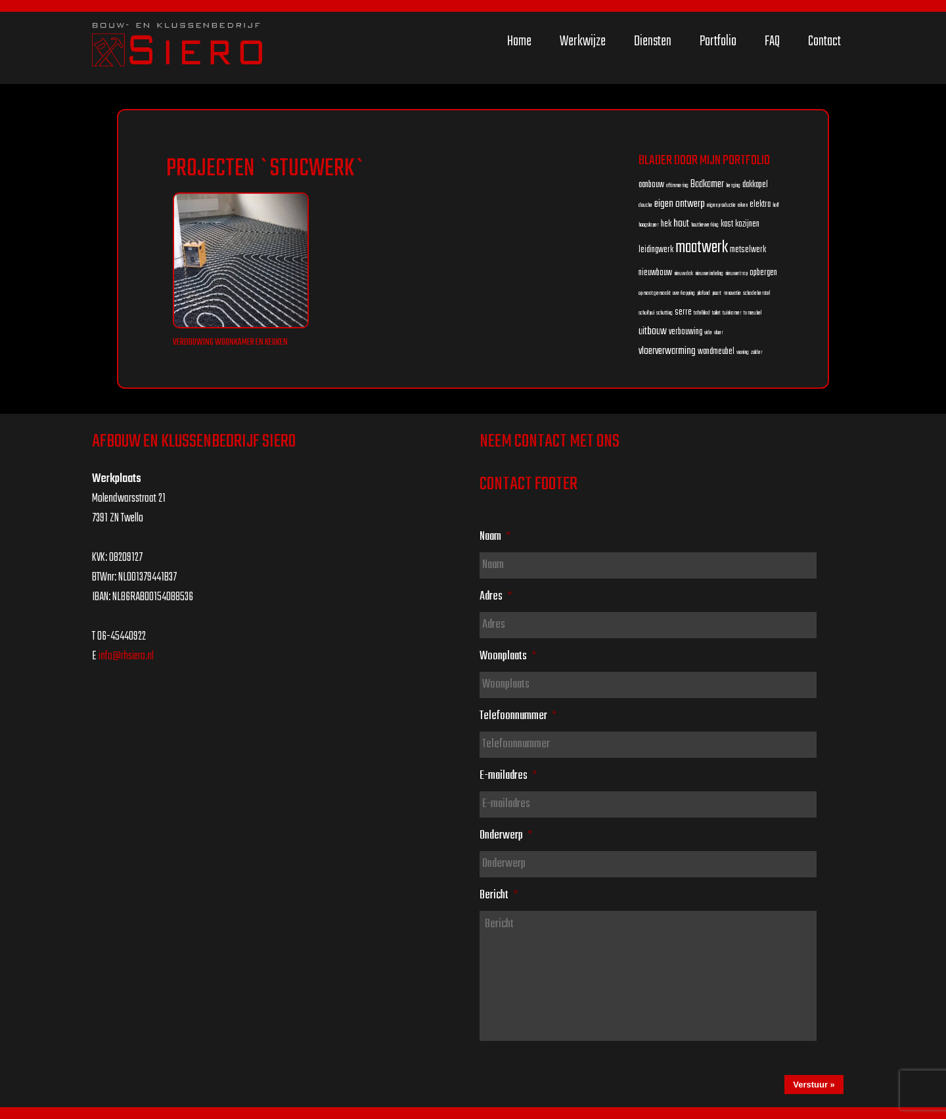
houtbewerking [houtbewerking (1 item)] (705, 225)
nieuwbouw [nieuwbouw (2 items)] (655, 272)
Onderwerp (506, 835)
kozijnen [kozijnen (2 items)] (747, 224)
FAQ (772, 41)
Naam (495, 536)
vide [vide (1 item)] (708, 333)
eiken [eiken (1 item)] (743, 205)
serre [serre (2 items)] (683, 312)
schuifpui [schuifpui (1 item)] (646, 313)
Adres (496, 596)
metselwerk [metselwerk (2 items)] (748, 249)
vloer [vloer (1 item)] (718, 333)
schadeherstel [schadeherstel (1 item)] (756, 293)
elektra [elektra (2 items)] (760, 204)
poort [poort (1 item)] (716, 293)
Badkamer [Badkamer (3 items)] (707, 184)
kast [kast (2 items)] (727, 224)
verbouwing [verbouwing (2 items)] (685, 332)
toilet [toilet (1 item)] (716, 313)
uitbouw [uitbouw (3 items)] (653, 331)
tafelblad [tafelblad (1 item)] (702, 313)
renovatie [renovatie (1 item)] (732, 293)
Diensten (652, 41)
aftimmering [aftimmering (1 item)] (677, 185)
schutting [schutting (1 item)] (664, 313)
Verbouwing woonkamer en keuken (230, 342)
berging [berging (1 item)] (733, 185)
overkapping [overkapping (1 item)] (684, 293)
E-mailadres (508, 775)
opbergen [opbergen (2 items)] (763, 272)
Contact (824, 41)
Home (519, 41)
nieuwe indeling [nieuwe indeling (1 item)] (709, 273)
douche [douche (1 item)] (645, 205)
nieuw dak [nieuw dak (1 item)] (683, 273)
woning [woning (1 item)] (742, 352)
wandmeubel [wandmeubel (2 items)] (716, 351)
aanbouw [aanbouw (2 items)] (651, 184)
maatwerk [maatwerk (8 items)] (701, 247)
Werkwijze (583, 41)
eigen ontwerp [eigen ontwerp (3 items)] (679, 204)
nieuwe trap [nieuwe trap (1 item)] (736, 273)
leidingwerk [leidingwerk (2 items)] (656, 249)
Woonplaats (508, 656)
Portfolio (718, 41)
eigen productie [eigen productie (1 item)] (721, 205)
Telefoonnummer (518, 716)
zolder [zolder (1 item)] (757, 352)
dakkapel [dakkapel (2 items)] (755, 184)
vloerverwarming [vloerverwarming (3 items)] (667, 351)
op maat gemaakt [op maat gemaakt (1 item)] (655, 293)
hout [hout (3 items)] (681, 223)
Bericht (499, 895)
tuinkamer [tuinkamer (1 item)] (732, 313)
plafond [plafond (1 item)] (703, 293)
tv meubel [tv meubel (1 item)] (752, 313)
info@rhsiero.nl (126, 656)
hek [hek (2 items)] (666, 224)
